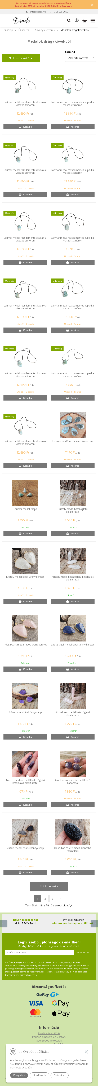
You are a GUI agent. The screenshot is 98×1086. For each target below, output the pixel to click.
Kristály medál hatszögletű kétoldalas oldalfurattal (73, 578)
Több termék (49, 886)
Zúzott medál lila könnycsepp (25, 712)
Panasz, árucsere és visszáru (49, 1037)
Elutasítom (59, 1075)
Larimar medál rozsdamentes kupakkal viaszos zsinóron (25, 103)
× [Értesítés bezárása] (92, 4)
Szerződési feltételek (49, 1040)
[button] (69, 20)
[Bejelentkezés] (77, 20)
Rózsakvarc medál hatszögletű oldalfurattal (72, 714)
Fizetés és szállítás (49, 1033)
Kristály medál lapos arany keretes (25, 576)
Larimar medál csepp (25, 509)
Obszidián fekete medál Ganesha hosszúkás (72, 849)
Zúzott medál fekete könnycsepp (25, 848)
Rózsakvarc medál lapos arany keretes (25, 644)
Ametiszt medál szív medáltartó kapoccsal (72, 781)
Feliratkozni (83, 952)
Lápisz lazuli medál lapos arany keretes (73, 644)
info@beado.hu (38, 11)
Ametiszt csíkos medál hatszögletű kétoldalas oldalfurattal (25, 781)
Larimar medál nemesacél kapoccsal (72, 441)
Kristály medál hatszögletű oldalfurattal (73, 510)
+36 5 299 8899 (60, 11)
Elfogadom (19, 1075)
